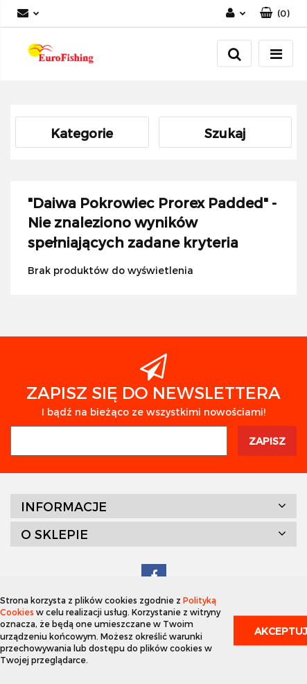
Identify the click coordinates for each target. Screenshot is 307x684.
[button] (275, 13)
